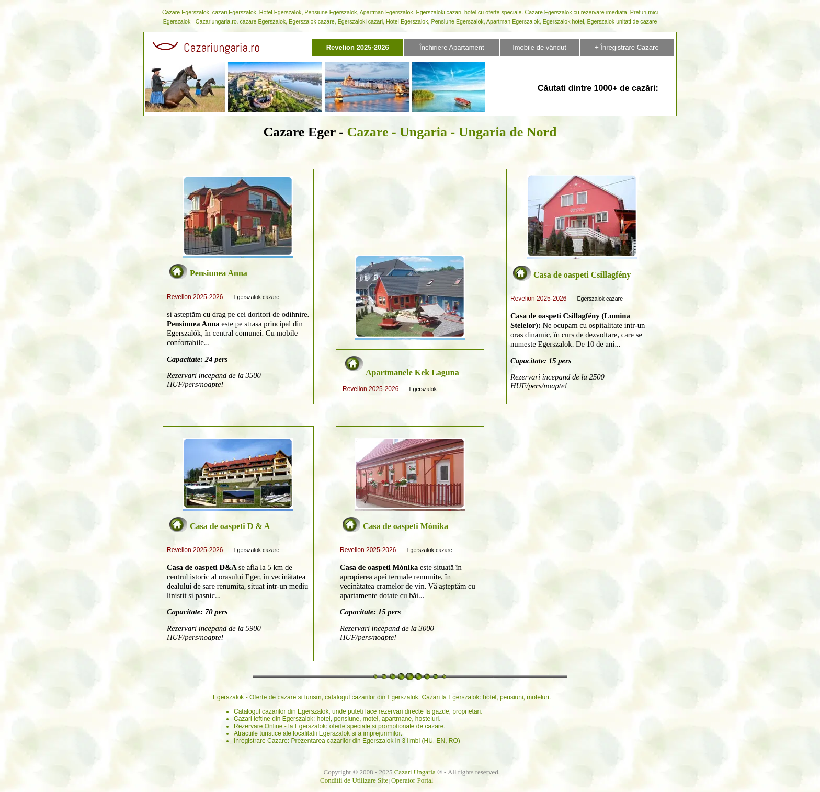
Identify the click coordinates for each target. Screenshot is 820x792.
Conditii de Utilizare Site (354, 780)
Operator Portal (412, 780)
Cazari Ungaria (415, 772)
